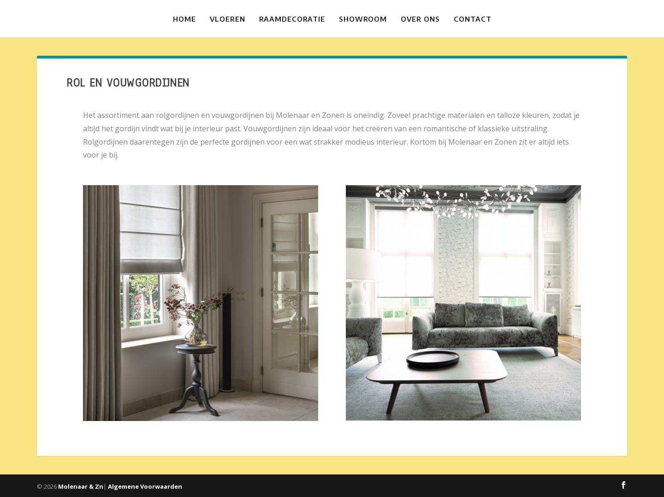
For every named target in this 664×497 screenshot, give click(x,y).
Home (184, 19)
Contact (473, 19)
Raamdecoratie (292, 19)
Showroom (363, 19)
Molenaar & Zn (80, 486)
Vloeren (227, 19)
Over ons (420, 19)
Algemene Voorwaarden (145, 486)
